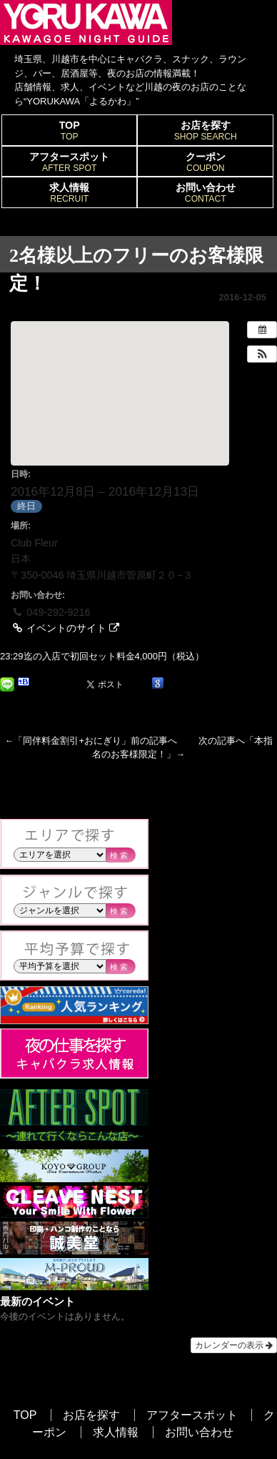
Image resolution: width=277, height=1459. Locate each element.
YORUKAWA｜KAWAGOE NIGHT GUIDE (86, 22)
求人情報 (70, 193)
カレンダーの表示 (234, 1345)
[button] (262, 354)
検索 (120, 855)
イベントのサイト (65, 628)
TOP (70, 130)
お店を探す (205, 130)
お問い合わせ (205, 193)
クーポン (205, 162)
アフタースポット (70, 162)
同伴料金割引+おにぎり (72, 740)
